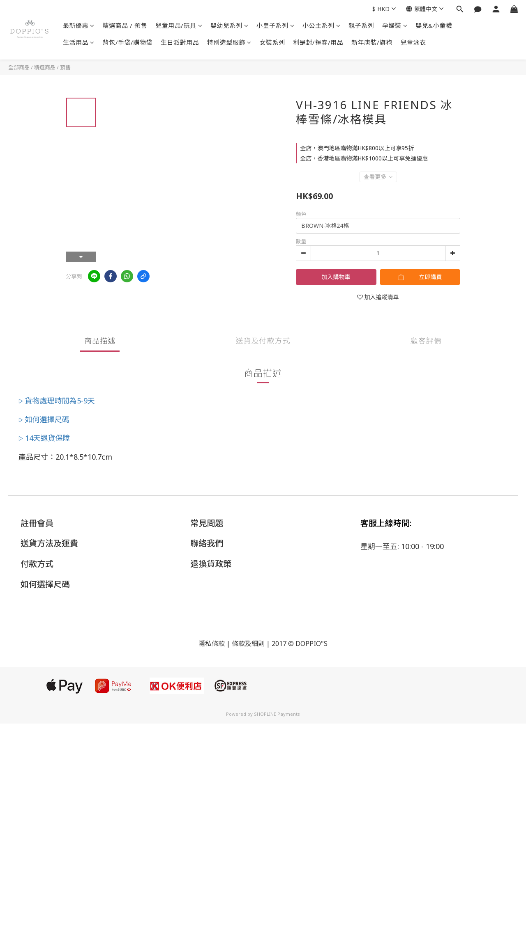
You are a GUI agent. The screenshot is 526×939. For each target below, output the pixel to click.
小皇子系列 (275, 25)
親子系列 (361, 25)
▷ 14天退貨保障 (44, 438)
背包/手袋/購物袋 (128, 42)
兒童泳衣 (413, 42)
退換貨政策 (210, 563)
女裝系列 (272, 42)
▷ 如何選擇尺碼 (43, 419)
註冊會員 (37, 523)
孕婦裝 (394, 25)
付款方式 (37, 563)
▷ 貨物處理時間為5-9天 (56, 400)
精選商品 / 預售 (125, 25)
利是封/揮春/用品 (318, 42)
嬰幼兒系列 (229, 25)
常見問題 (206, 523)
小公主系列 (321, 25)
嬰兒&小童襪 (433, 25)
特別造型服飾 (229, 42)
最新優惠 (79, 25)
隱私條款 (211, 643)
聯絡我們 (206, 543)
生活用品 (79, 42)
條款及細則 (248, 643)
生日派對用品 (180, 42)
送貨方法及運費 (49, 543)
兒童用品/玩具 (178, 25)
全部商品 (19, 67)
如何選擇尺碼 (45, 584)
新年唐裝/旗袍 (371, 42)
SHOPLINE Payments (277, 714)
